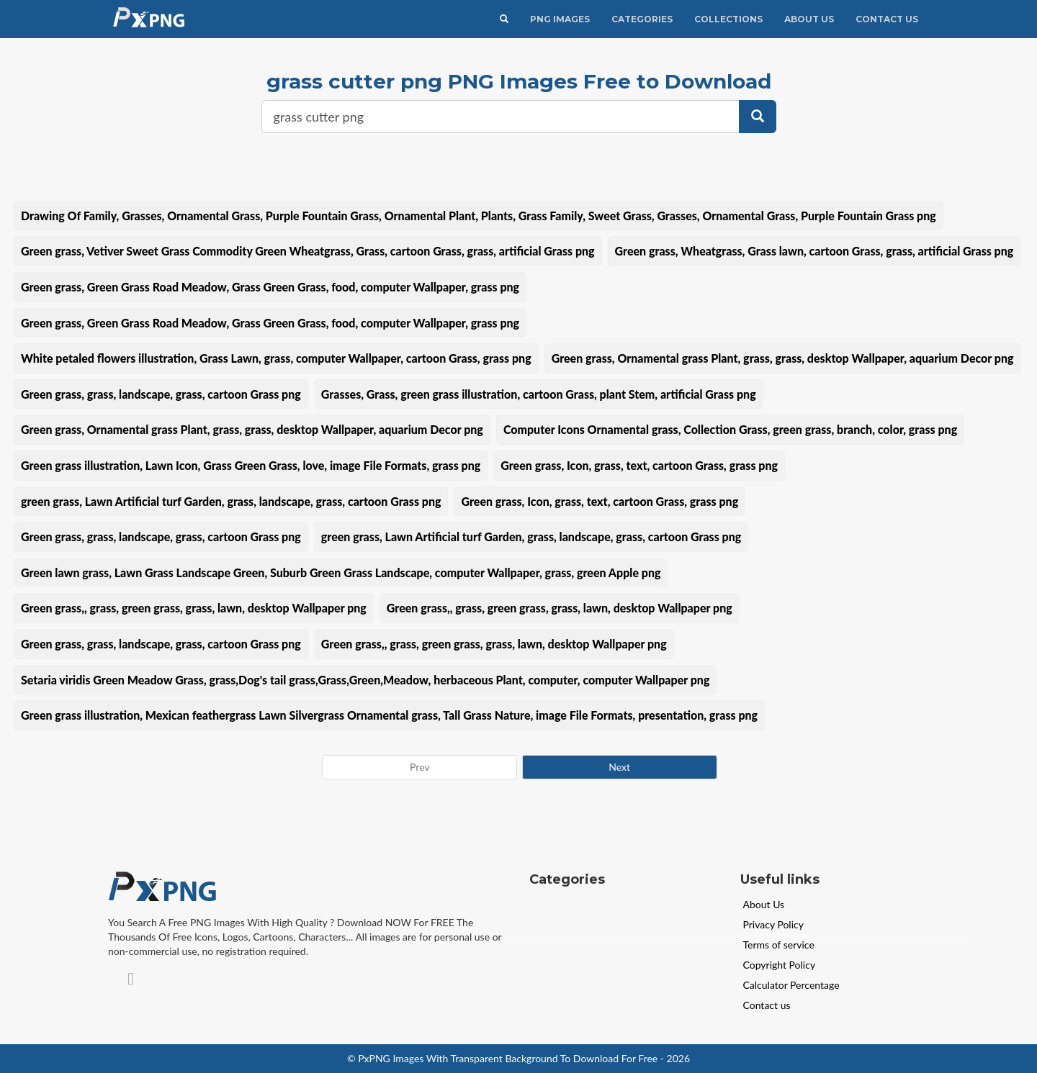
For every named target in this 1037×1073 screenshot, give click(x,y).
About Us (809, 19)
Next (619, 767)
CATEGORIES (642, 19)
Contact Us (887, 19)
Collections (728, 19)
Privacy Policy (773, 924)
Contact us (767, 1005)
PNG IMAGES (560, 19)
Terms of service (778, 944)
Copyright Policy (779, 965)
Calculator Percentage (791, 985)
